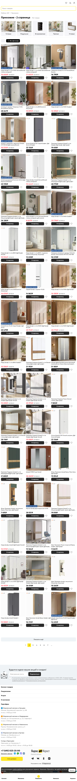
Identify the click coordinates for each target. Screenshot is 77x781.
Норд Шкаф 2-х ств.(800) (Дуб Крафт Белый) (12, 253)
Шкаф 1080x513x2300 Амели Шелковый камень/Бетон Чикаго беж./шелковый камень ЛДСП (63, 363)
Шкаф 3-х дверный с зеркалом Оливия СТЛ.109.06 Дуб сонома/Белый (12, 144)
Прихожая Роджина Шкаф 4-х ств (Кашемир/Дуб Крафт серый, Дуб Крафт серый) (13, 217)
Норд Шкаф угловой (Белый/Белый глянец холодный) (36, 180)
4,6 (29, 264)
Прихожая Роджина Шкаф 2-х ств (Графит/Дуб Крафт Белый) (11, 399)
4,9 (29, 45)
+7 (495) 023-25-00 (10, 750)
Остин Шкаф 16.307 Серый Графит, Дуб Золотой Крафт (37, 144)
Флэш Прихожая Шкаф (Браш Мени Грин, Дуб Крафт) (63, 472)
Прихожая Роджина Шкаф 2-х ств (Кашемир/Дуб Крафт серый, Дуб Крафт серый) (38, 545)
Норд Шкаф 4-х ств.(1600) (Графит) (61, 216)
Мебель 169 (5, 13)
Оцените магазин (36, 754)
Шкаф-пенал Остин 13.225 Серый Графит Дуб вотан (63, 618)
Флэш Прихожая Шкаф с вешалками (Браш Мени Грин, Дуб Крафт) (12, 509)
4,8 (4, 45)
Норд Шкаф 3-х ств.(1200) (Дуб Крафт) (62, 289)
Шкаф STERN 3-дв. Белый (33, 472)
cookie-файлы (17, 769)
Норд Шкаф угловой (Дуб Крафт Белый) (13, 545)
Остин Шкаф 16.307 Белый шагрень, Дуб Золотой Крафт (63, 436)
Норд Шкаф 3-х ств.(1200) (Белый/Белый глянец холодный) (13, 71)
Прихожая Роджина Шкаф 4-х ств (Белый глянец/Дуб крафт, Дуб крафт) (13, 436)
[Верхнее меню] (3, 3)
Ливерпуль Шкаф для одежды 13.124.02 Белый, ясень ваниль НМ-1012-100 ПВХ (63, 253)
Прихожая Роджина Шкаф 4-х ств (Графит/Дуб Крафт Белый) (36, 399)
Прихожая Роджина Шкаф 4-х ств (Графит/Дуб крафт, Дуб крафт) (36, 582)
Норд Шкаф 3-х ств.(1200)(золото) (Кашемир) (11, 290)
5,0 (54, 45)
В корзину (10, 78)
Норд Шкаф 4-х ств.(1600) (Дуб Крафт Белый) (37, 326)
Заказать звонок (6, 754)
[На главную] (9, 3)
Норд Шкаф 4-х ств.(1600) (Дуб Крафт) (62, 326)
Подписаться (34, 674)
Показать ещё (38, 639)
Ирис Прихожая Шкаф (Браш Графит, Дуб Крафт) (38, 618)
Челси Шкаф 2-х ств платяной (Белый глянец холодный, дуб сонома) (37, 217)
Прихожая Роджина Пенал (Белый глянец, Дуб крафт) (61, 399)
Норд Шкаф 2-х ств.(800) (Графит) (11, 362)
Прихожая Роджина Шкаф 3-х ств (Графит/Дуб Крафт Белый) (36, 436)
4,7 (4, 82)
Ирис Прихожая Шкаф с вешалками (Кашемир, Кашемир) (62, 582)
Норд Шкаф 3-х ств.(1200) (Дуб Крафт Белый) (12, 582)
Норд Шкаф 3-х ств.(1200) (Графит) (61, 107)
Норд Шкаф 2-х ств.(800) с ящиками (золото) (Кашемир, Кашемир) (37, 253)
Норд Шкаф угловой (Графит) (9, 618)
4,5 (54, 228)
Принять (71, 770)
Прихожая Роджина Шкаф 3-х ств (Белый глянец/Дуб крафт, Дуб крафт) (38, 363)
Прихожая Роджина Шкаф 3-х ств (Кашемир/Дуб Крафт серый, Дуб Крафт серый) (63, 509)
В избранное (21, 78)
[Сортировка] (3, 40)
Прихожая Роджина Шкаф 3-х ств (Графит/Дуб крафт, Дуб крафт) (61, 144)
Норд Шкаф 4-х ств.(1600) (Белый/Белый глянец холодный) (38, 71)
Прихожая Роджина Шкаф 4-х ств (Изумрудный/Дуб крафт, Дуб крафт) (62, 180)
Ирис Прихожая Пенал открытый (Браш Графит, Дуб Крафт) (63, 545)
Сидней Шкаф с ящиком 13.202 (35, 289)
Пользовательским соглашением (36, 680)
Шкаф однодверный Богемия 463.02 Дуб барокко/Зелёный (13, 180)
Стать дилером (11, 759)
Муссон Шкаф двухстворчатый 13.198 (37, 508)
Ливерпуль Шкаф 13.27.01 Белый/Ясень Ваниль (62, 71)
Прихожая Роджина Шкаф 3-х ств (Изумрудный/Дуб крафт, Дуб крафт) (12, 472)
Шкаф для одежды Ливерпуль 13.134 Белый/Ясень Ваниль (12, 107)
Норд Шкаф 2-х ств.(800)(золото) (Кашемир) (36, 107)
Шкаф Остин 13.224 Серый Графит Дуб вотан (12, 326)
